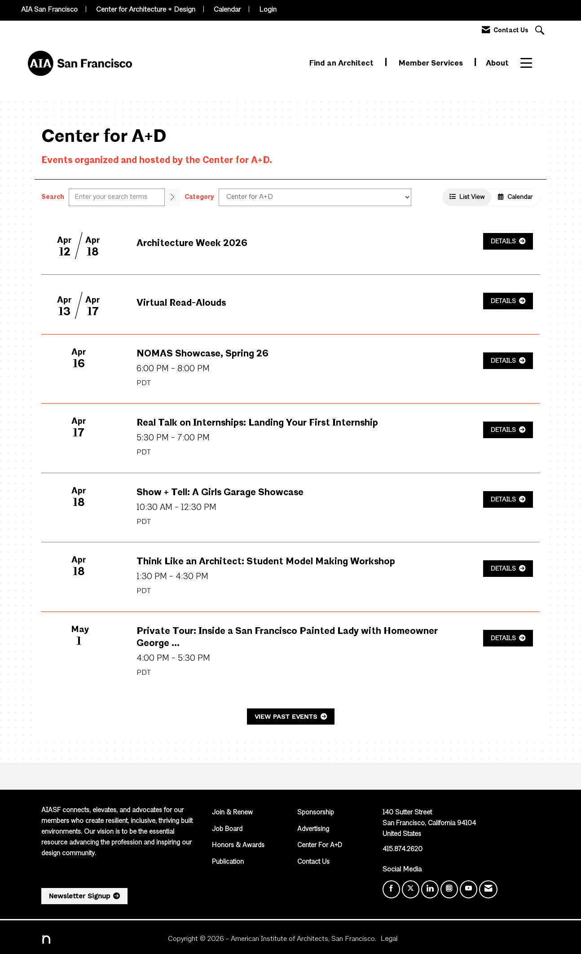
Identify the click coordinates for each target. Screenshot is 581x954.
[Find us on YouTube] (468, 889)
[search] (172, 197)
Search (52, 197)
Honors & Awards (238, 845)
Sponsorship (315, 812)
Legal (388, 939)
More (530, 63)
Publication (228, 862)
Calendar (227, 9)
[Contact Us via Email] (488, 889)
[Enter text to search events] (117, 197)
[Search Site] (540, 31)
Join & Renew (232, 812)
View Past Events (287, 716)
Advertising (313, 829)
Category (199, 197)
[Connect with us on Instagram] (449, 889)
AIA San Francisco (49, 9)
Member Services (432, 63)
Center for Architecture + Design (145, 9)
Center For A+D (319, 845)
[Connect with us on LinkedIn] (430, 889)
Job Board (227, 829)
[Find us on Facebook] (391, 889)
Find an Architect (342, 63)
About (497, 63)
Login (268, 9)
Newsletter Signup (79, 896)
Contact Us (313, 862)
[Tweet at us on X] (410, 889)
